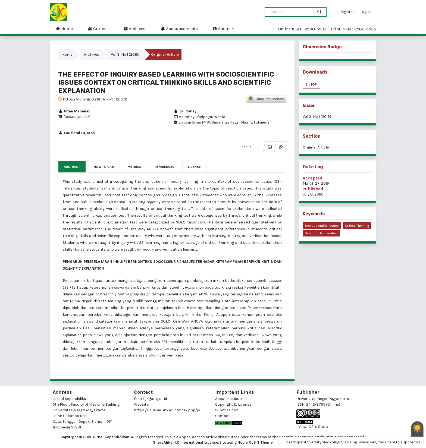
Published (313, 188)
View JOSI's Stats (313, 426)
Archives (134, 28)
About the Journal (231, 398)
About (222, 28)
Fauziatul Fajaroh (76, 133)
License (194, 167)
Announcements (179, 28)
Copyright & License (233, 404)
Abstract (72, 167)
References (164, 167)
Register (346, 12)
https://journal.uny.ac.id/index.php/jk (167, 410)
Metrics (134, 167)
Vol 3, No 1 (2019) (125, 54)
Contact (222, 416)
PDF (313, 85)
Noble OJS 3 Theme (255, 442)
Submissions (226, 410)
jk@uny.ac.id (156, 398)
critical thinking (357, 226)
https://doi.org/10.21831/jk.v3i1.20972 (92, 99)
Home (64, 28)
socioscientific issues (322, 226)
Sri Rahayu (186, 111)
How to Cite (104, 167)
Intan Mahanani (75, 111)
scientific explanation (321, 233)
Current (98, 28)
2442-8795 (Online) (323, 404)
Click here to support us (399, 442)
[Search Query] (291, 12)
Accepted (312, 178)
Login (365, 12)
